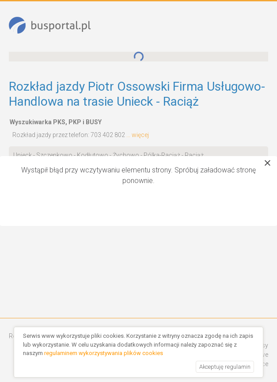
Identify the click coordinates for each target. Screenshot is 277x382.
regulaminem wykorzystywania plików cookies (103, 353)
